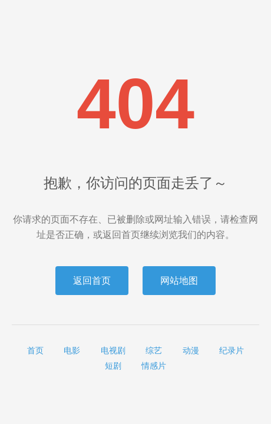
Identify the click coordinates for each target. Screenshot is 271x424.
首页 (35, 350)
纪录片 (231, 350)
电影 (72, 350)
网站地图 (179, 281)
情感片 (153, 365)
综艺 (154, 350)
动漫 (191, 350)
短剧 (113, 365)
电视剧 (113, 350)
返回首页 (92, 281)
